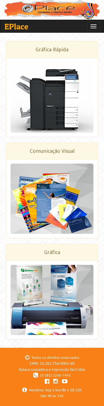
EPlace (16, 26)
